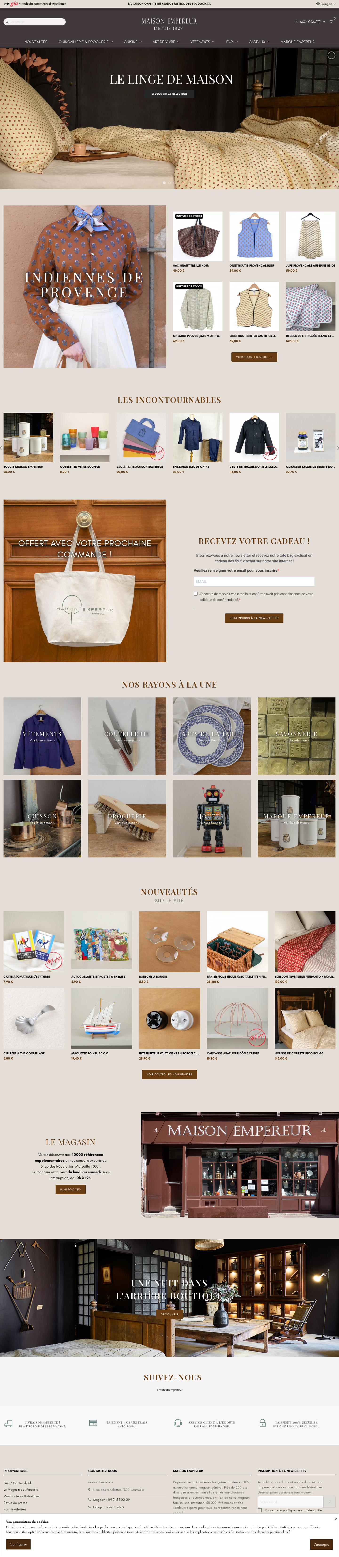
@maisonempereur (169, 1386)
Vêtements (42, 733)
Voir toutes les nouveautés (169, 1074)
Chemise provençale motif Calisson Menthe (197, 336)
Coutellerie (127, 733)
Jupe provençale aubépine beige (310, 266)
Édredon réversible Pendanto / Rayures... (305, 977)
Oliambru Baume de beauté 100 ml (310, 467)
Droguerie (127, 816)
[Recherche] (35, 21)
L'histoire (10, 1512)
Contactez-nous (105, 1511)
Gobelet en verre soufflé (80, 467)
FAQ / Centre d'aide (18, 1479)
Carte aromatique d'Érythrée (27, 977)
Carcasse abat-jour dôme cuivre (233, 1053)
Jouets (212, 816)
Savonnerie (297, 733)
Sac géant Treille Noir (191, 266)
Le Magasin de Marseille (21, 1486)
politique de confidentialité (302, 1507)
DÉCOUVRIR (169, 1310)
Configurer (18, 1544)
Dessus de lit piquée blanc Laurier (310, 336)
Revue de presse (15, 1499)
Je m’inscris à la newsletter (254, 618)
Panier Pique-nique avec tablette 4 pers (237, 977)
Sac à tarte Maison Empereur (140, 467)
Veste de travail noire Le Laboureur (254, 467)
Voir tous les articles (254, 357)
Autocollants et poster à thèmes (98, 977)
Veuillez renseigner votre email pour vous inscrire (236, 570)
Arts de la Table (212, 733)
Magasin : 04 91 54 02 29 (111, 1496)
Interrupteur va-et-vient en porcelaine (169, 1053)
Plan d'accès (70, 1189)
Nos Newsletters (15, 1506)
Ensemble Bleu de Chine (191, 467)
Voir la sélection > (42, 740)
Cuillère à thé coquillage (24, 1053)
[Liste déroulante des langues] (325, 4)
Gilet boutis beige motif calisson (254, 336)
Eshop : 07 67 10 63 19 (108, 1503)
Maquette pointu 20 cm (89, 1053)
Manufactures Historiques (22, 1492)
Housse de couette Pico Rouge (299, 1053)
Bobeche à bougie (153, 977)
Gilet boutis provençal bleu (252, 266)
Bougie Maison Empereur (23, 467)
